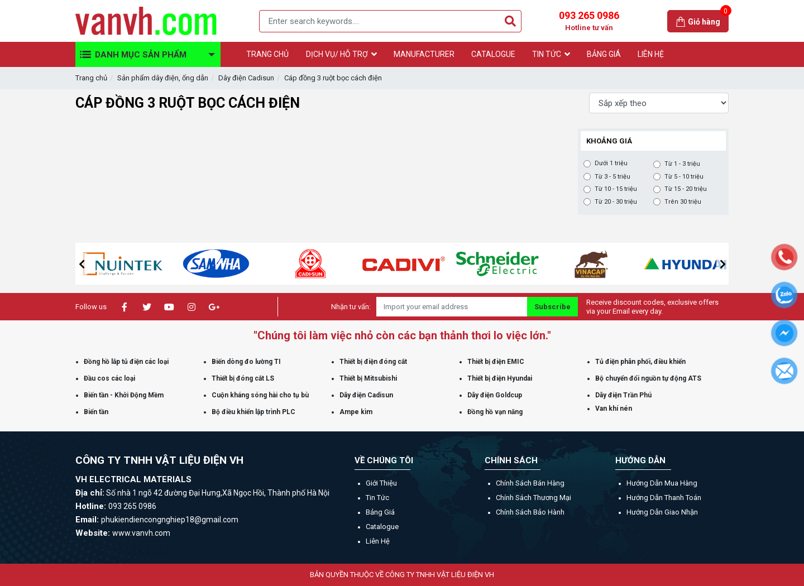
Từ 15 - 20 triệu (685, 189)
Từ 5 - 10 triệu (684, 177)
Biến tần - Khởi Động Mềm (124, 395)
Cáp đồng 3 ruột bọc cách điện (333, 78)
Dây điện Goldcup (494, 395)
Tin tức (377, 497)
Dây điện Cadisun (246, 78)
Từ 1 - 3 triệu (682, 164)
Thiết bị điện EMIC (495, 362)
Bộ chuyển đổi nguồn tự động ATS (648, 378)
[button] (81, 264)
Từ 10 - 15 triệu (616, 189)
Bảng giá (380, 512)
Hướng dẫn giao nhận (662, 512)
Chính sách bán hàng (530, 483)
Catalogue (382, 526)
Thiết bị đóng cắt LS (243, 378)
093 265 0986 (589, 21)
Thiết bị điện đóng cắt (373, 362)
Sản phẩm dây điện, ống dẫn (162, 78)
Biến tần (96, 412)
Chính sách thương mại (533, 497)
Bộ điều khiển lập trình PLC (253, 412)
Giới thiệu (381, 483)
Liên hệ (378, 541)
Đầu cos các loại (109, 378)
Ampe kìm (355, 412)
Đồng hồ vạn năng (495, 412)
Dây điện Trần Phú (623, 395)
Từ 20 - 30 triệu (616, 202)
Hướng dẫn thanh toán (663, 497)
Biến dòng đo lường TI (246, 362)
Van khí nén (613, 408)
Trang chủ (91, 78)
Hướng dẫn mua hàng (661, 483)
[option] (144, 264)
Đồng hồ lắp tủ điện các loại (126, 362)
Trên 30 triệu (682, 202)
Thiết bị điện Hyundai (499, 378)
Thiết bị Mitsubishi (368, 378)
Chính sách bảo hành (530, 512)
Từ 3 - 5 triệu (612, 177)
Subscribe (552, 306)
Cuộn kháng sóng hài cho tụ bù (260, 395)
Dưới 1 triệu (611, 163)
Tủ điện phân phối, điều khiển (640, 362)
